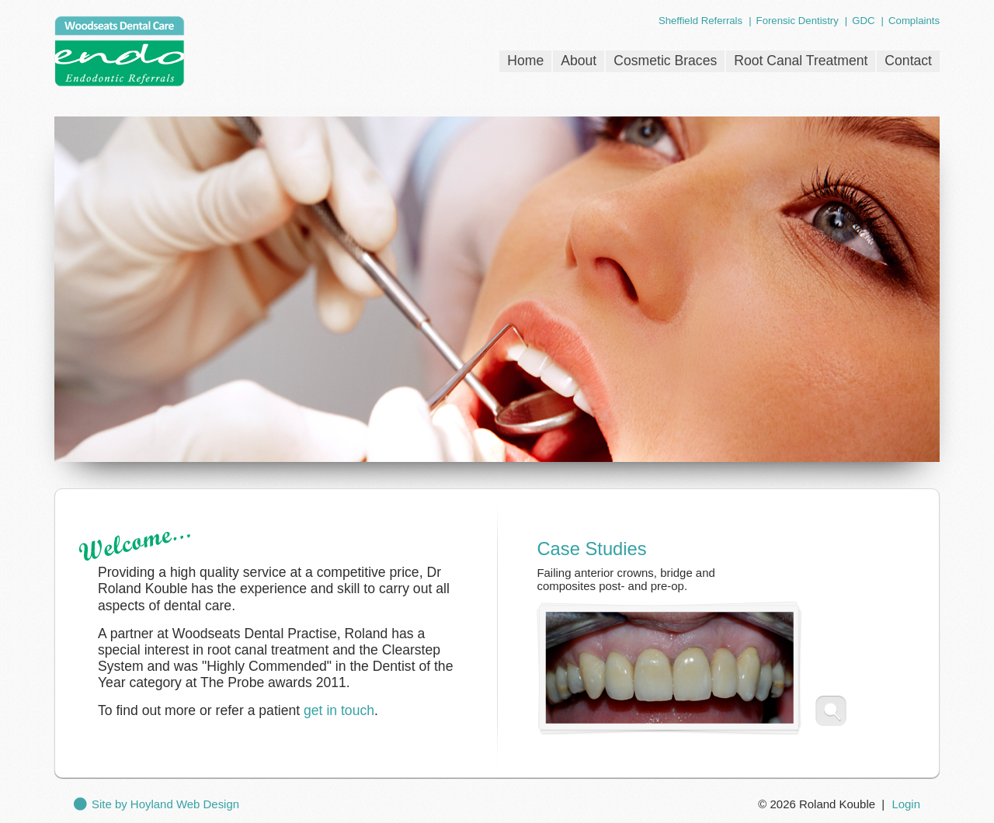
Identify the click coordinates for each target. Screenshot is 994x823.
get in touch (339, 710)
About (578, 60)
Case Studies (591, 548)
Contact (908, 60)
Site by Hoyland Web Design (165, 804)
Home (525, 60)
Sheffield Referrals (700, 21)
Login (905, 804)
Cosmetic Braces (665, 60)
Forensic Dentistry (797, 21)
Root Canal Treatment (800, 60)
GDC (863, 21)
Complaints (914, 21)
